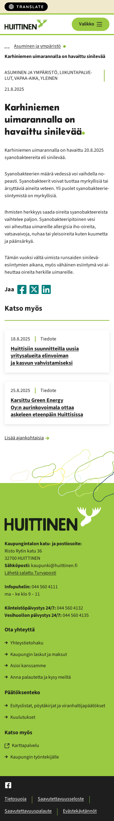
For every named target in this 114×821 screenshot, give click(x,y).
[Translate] (26, 6)
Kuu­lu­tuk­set (20, 718)
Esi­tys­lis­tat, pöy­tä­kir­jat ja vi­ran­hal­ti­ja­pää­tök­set (55, 706)
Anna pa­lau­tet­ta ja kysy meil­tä (38, 677)
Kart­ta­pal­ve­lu (22, 746)
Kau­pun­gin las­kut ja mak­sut (36, 655)
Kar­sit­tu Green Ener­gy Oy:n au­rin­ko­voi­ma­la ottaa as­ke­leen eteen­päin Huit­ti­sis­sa (47, 407)
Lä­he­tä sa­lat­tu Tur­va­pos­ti (30, 572)
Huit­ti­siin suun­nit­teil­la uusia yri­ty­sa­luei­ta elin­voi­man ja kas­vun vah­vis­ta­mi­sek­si (45, 356)
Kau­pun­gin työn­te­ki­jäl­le (32, 757)
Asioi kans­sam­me (25, 666)
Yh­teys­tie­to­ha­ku (24, 643)
